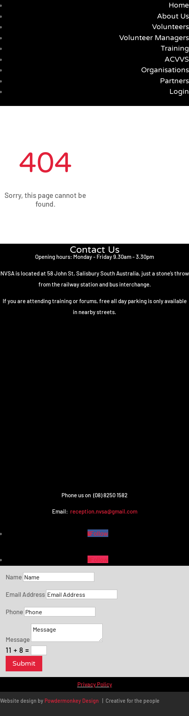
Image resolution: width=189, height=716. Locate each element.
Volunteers (170, 27)
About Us (173, 16)
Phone (14, 611)
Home (179, 5)
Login (179, 91)
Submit (23, 663)
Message (18, 639)
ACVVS (176, 59)
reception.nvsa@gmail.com (103, 511)
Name (14, 577)
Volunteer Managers (154, 38)
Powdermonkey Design (72, 700)
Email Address (25, 594)
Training (175, 48)
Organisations (165, 70)
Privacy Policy (94, 684)
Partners (174, 81)
